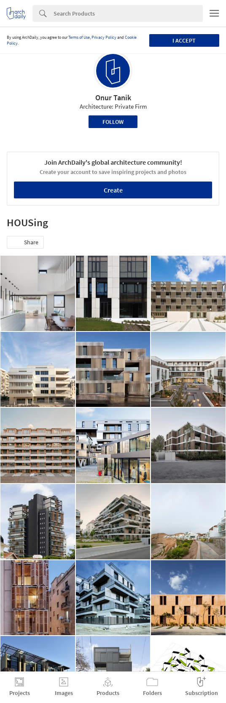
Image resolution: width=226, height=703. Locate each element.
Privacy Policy (103, 37)
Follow (113, 122)
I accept (184, 40)
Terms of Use (79, 37)
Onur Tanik (113, 97)
